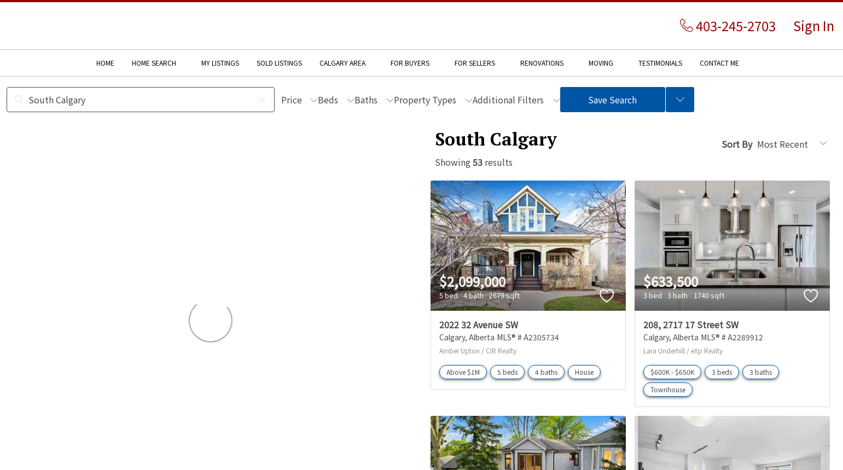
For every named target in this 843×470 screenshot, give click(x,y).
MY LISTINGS (220, 62)
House (584, 371)
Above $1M (463, 371)
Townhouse (667, 389)
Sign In (813, 25)
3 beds (722, 371)
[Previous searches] (680, 99)
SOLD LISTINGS (279, 62)
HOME (105, 62)
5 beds (507, 371)
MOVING (601, 62)
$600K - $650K (672, 371)
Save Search (612, 99)
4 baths (546, 371)
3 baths (760, 371)
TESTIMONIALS (660, 62)
